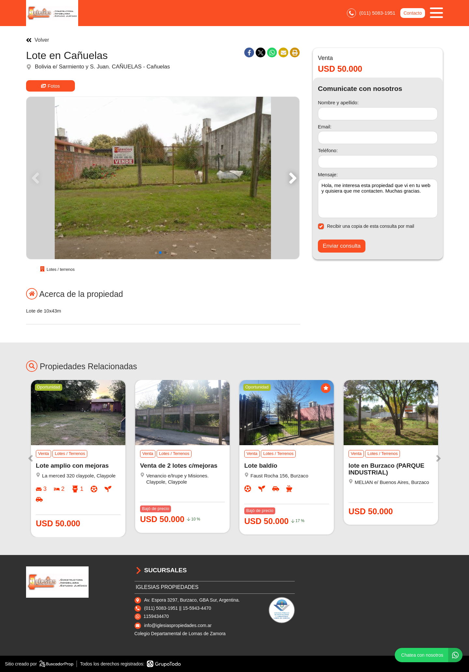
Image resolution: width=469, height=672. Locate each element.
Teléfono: (328, 150)
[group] (162, 178)
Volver (37, 40)
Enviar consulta (342, 246)
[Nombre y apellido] (378, 113)
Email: (325, 126)
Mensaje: (328, 174)
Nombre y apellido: (338, 102)
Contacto (413, 13)
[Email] (378, 137)
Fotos (50, 86)
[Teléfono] (378, 161)
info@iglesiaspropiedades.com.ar (178, 625)
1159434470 (156, 616)
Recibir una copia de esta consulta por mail (366, 226)
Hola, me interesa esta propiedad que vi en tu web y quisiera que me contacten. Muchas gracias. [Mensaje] (378, 198)
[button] (291, 178)
